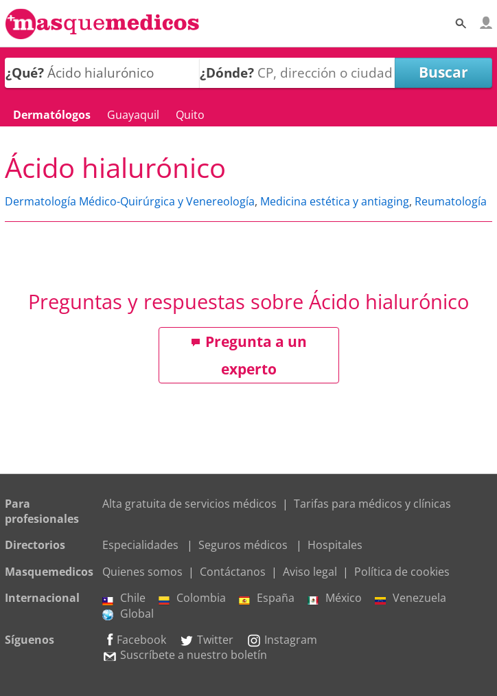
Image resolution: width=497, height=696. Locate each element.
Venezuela (410, 597)
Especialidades (140, 544)
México (335, 597)
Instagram (281, 639)
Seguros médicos (243, 544)
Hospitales (335, 544)
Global (128, 613)
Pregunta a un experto (249, 355)
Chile (124, 597)
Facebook (134, 639)
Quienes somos (142, 571)
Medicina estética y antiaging (334, 201)
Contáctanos (233, 571)
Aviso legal (310, 571)
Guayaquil (133, 114)
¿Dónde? (227, 72)
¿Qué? (24, 72)
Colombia (192, 597)
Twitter (206, 639)
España (266, 597)
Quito (190, 114)
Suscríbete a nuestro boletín (184, 654)
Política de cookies (402, 571)
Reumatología (451, 201)
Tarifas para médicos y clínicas (372, 503)
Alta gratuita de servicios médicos (189, 503)
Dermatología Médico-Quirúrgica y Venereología (130, 201)
